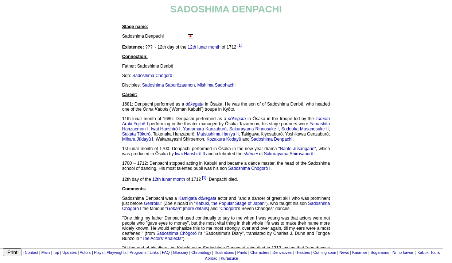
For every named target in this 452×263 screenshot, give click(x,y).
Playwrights (116, 252)
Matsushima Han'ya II (218, 134)
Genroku (152, 203)
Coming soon (324, 252)
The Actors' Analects (161, 238)
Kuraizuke (229, 258)
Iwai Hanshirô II (190, 153)
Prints (242, 252)
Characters (259, 252)
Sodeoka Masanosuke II (305, 129)
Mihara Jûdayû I (137, 139)
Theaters (302, 252)
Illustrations (224, 252)
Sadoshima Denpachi (271, 139)
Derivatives (282, 252)
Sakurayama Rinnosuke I (253, 129)
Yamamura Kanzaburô (205, 129)
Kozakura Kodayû (224, 139)
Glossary (180, 252)
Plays (99, 252)
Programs (138, 252)
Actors (85, 252)
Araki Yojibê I (135, 123)
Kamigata (187, 198)
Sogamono (380, 252)
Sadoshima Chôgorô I (153, 75)
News (344, 252)
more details (196, 208)
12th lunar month (204, 47)
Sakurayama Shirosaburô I (290, 153)
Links (154, 252)
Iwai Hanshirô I (165, 129)
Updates (69, 252)
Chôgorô (229, 208)
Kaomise (359, 252)
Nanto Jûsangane (297, 148)
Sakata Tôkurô (136, 134)
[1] (239, 45)
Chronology (201, 252)
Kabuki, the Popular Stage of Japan (229, 203)
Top (56, 252)
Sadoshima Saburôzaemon (168, 85)
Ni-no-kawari (403, 252)
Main (45, 252)
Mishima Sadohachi (216, 85)
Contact (31, 252)
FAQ (166, 252)
